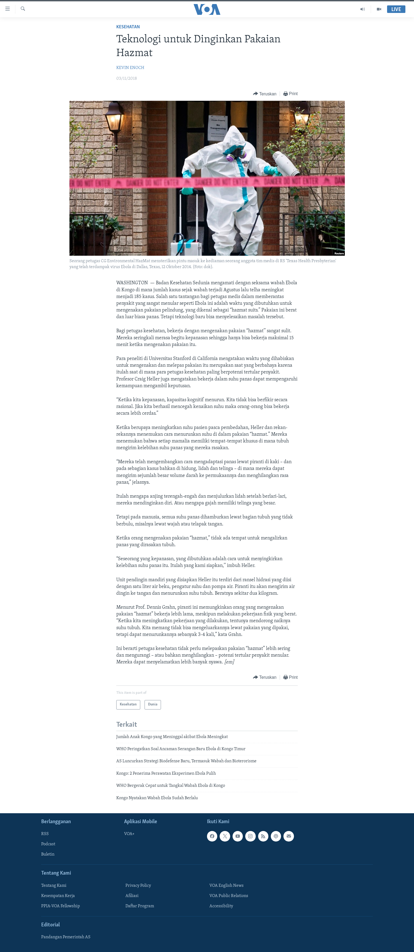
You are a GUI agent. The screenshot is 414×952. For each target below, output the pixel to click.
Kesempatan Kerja (58, 896)
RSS (45, 834)
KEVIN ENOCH (130, 68)
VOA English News (226, 886)
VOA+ (129, 834)
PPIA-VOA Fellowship (60, 906)
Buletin (47, 854)
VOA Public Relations (228, 896)
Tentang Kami (53, 886)
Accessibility (221, 906)
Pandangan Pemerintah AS (65, 937)
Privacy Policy (138, 886)
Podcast (48, 844)
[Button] (264, 94)
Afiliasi (132, 896)
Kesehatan (128, 27)
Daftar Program (139, 906)
